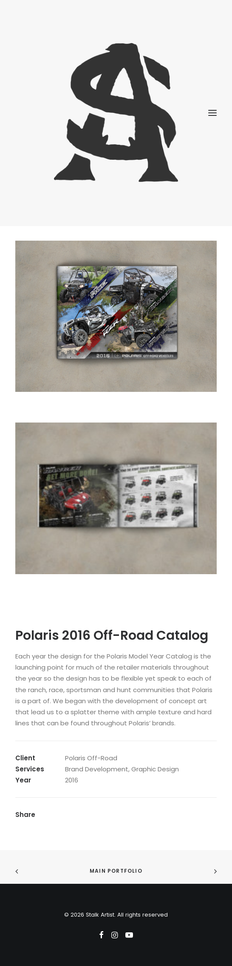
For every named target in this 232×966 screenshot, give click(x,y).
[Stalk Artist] (116, 113)
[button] (212, 113)
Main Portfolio (116, 870)
